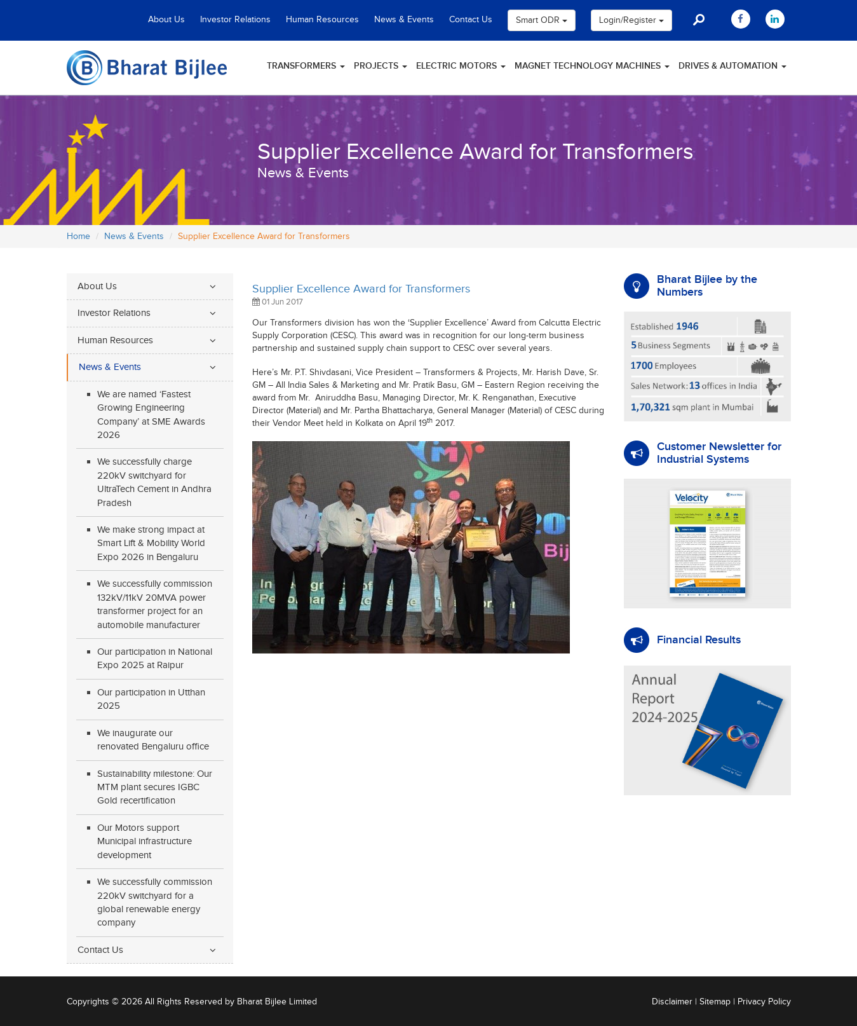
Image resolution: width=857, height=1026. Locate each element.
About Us (166, 20)
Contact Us (470, 20)
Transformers (306, 65)
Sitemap (715, 1002)
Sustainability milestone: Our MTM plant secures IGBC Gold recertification (154, 788)
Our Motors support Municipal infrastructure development (144, 842)
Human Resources (322, 20)
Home (78, 236)
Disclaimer (672, 1002)
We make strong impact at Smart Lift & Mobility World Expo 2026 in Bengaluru (151, 543)
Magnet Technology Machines (592, 65)
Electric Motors (461, 65)
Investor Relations (235, 20)
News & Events (404, 20)
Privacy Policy (764, 1002)
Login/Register (631, 20)
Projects (380, 65)
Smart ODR (541, 20)
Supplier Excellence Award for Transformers (361, 289)
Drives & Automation (732, 65)
